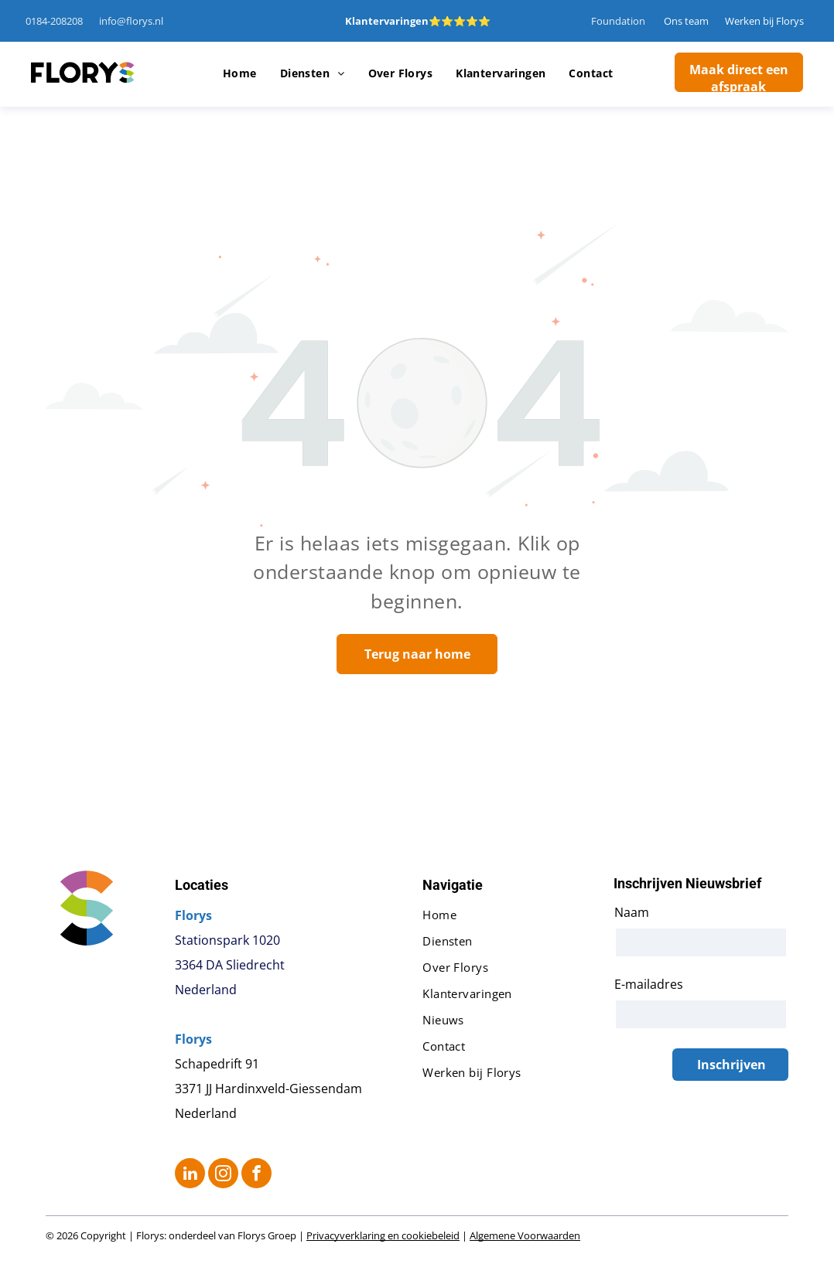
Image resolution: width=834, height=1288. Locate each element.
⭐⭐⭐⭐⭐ (459, 21)
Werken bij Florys (764, 21)
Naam (631, 912)
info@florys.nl (131, 21)
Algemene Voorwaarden (525, 1235)
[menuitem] (239, 73)
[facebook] (256, 1175)
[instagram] (223, 1175)
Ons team (686, 21)
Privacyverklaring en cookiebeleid (383, 1235)
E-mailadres (648, 984)
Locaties (201, 885)
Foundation (618, 21)
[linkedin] (190, 1175)
